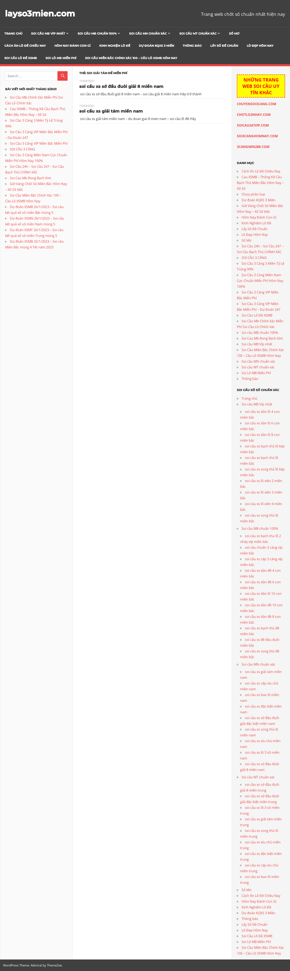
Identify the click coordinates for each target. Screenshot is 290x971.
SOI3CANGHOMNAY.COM (257, 136)
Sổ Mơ (234, 33)
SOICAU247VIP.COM (253, 125)
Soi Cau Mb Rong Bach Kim (30, 178)
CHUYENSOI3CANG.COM (256, 104)
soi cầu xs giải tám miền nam (111, 111)
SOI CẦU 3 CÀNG (22, 149)
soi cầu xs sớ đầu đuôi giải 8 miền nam (121, 86)
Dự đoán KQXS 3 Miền (156, 46)
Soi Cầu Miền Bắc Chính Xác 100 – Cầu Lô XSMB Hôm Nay (131, 58)
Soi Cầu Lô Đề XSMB (20, 58)
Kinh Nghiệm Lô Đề (114, 46)
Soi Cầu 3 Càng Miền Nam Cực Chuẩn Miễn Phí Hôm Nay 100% (260, 281)
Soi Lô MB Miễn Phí (61, 58)
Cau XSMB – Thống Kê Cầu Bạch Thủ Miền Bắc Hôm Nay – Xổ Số (260, 183)
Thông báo (192, 46)
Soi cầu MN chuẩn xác (148, 33)
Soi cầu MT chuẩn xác (197, 33)
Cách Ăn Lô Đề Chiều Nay (25, 46)
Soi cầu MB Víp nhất (48, 33)
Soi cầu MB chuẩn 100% (97, 33)
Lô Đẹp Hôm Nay (260, 46)
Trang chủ (13, 33)
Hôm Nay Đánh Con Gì (72, 46)
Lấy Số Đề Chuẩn (224, 46)
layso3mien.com (40, 13)
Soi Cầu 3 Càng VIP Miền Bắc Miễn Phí (39, 143)
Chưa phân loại (253, 194)
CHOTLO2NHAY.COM (254, 114)
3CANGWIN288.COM (253, 146)
